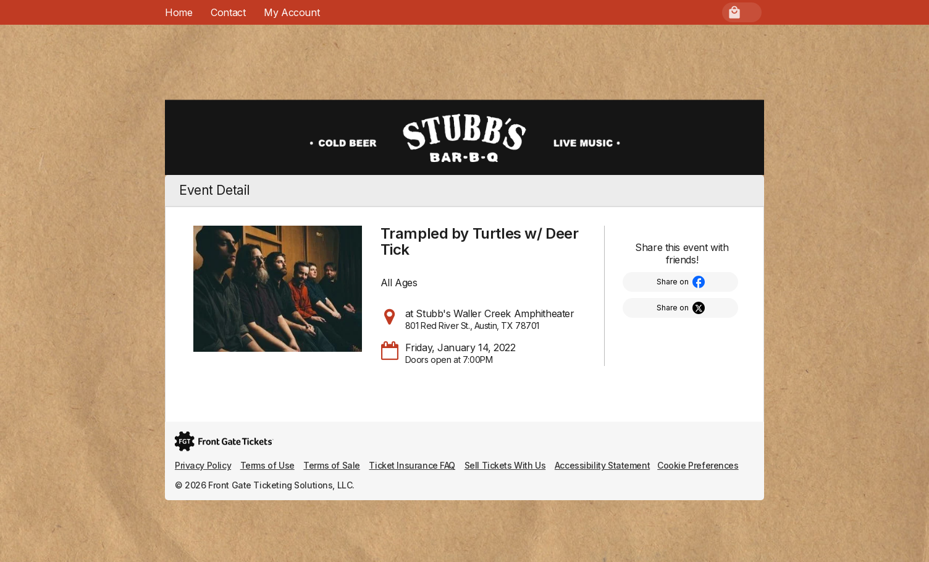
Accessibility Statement (602, 465)
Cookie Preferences (697, 465)
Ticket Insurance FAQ (412, 465)
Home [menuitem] (178, 12)
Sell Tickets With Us (505, 465)
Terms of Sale (331, 465)
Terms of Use (267, 465)
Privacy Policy (203, 465)
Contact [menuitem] (228, 12)
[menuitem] (291, 12)
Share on (673, 281)
